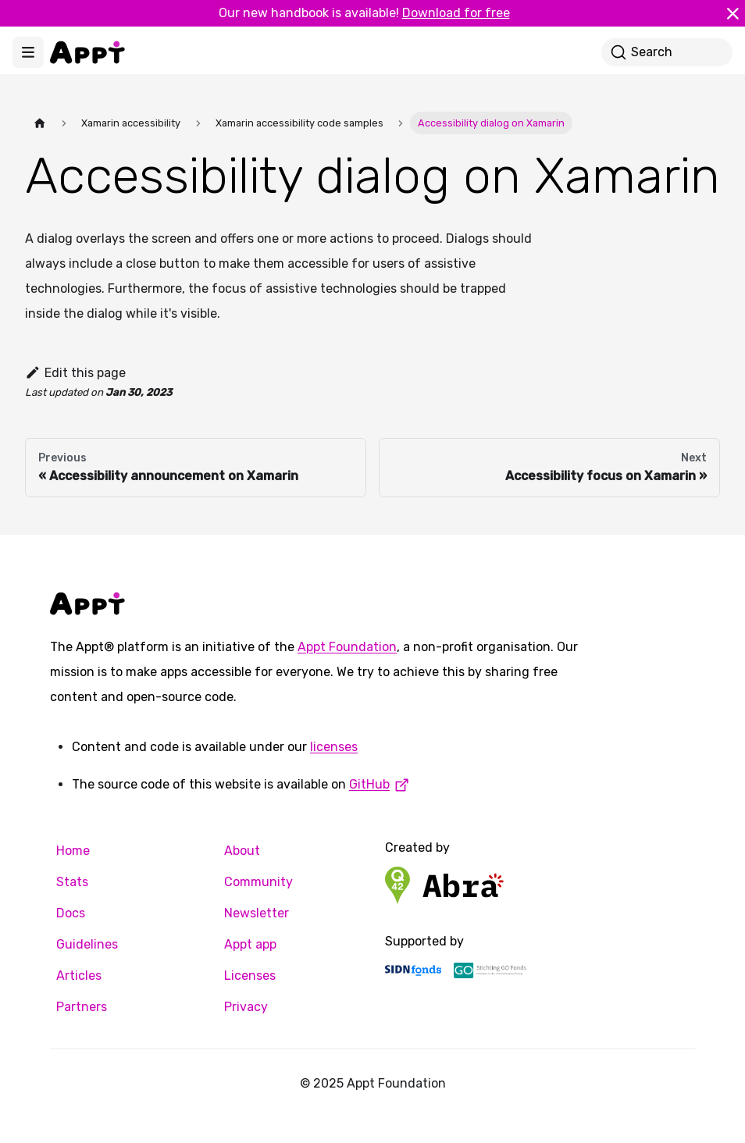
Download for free (456, 12)
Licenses (250, 975)
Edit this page (75, 372)
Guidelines (87, 944)
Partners (81, 1006)
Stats (72, 881)
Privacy (246, 1006)
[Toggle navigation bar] (28, 52)
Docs (70, 913)
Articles (79, 975)
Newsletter (256, 913)
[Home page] (40, 123)
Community (258, 881)
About (242, 850)
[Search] (667, 52)
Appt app (250, 944)
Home (73, 850)
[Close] (732, 13)
